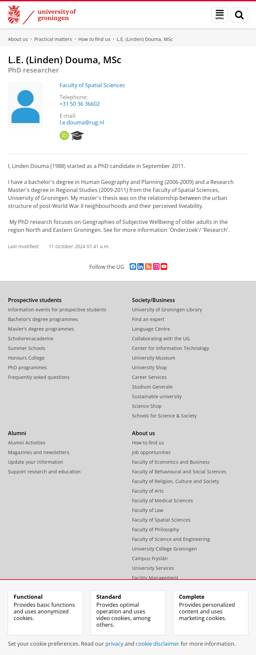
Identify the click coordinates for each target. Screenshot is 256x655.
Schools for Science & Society (164, 415)
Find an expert (148, 319)
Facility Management (155, 577)
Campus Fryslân (150, 558)
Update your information (35, 462)
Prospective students (35, 300)
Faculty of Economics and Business (171, 462)
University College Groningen (164, 549)
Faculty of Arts (148, 491)
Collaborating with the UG (161, 338)
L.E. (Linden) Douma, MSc (145, 39)
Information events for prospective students (57, 309)
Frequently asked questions (39, 377)
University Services (153, 568)
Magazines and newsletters (38, 452)
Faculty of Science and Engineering (171, 539)
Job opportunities (151, 452)
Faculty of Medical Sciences (162, 500)
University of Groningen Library (167, 309)
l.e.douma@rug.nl (82, 122)
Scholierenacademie (30, 338)
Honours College (26, 358)
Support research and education (44, 471)
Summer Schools (26, 348)
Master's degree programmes (41, 329)
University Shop (149, 367)
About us (18, 39)
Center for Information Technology (170, 348)
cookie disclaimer (157, 643)
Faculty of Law (147, 510)
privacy (114, 643)
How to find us (94, 39)
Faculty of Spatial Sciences (92, 85)
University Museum (153, 358)
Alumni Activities (26, 442)
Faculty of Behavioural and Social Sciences (179, 471)
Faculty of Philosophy (155, 529)
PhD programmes (27, 367)
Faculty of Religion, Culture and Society (175, 481)
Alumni (17, 433)
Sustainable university (157, 396)
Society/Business (153, 300)
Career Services (149, 377)
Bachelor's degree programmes (43, 319)
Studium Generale (152, 387)
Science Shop (147, 406)
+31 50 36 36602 (80, 103)
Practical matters (53, 39)
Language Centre (151, 329)
